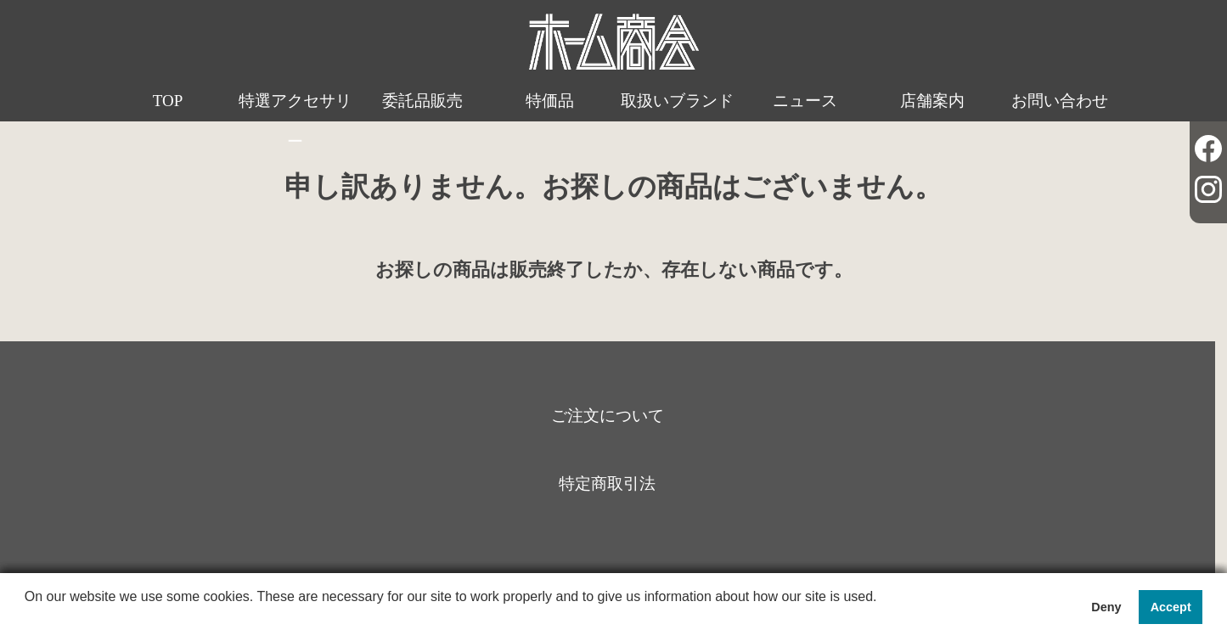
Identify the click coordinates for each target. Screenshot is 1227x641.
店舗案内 (932, 101)
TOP (168, 101)
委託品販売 (422, 101)
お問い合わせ (1059, 101)
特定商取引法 (607, 483)
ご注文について (607, 416)
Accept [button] (1171, 607)
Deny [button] (1106, 607)
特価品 (550, 101)
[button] (27, 618)
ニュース (805, 101)
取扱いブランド (677, 101)
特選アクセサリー (295, 121)
